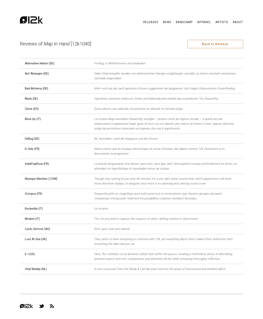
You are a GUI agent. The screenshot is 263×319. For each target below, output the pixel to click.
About (238, 22)
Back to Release (215, 44)
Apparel (204, 22)
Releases (150, 22)
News (167, 22)
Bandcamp (184, 22)
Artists (221, 22)
